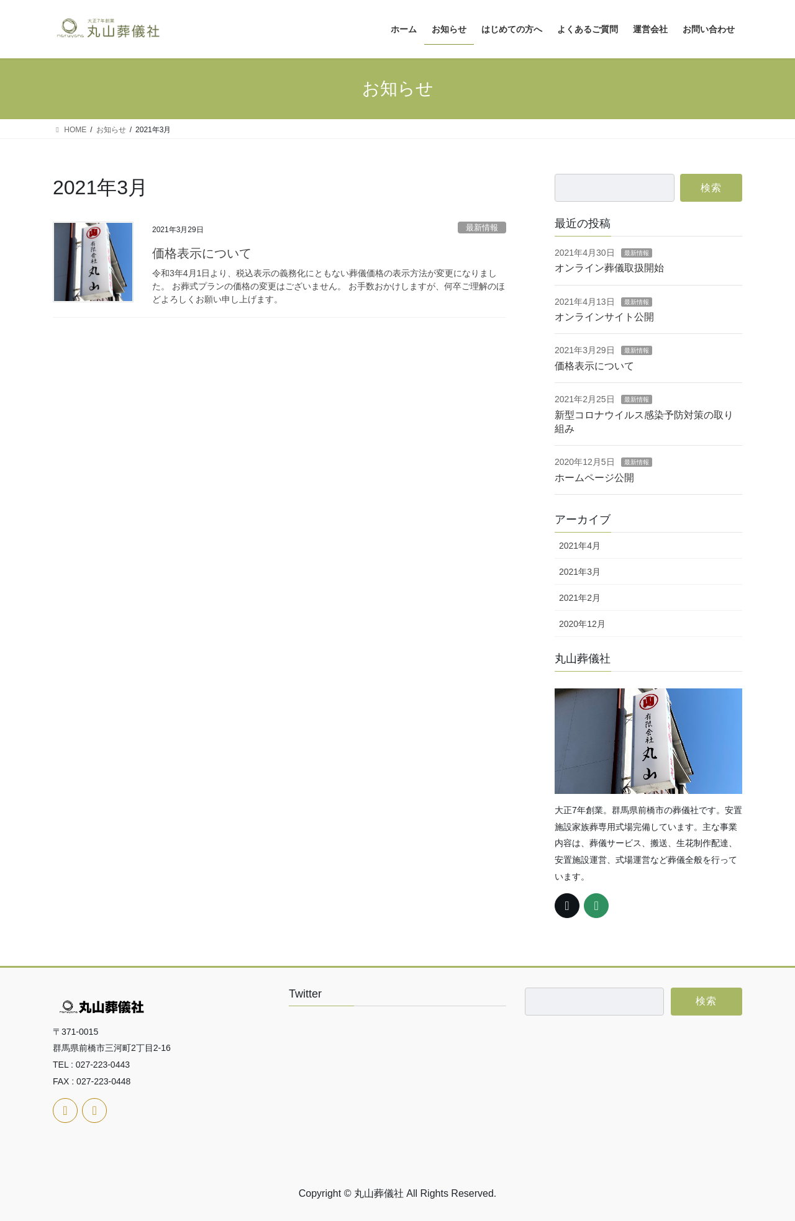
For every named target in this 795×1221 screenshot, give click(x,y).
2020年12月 (582, 624)
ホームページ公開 (594, 477)
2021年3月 (580, 572)
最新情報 (482, 227)
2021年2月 (580, 598)
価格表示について (202, 253)
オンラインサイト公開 (604, 317)
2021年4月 (580, 546)
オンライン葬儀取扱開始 (609, 268)
